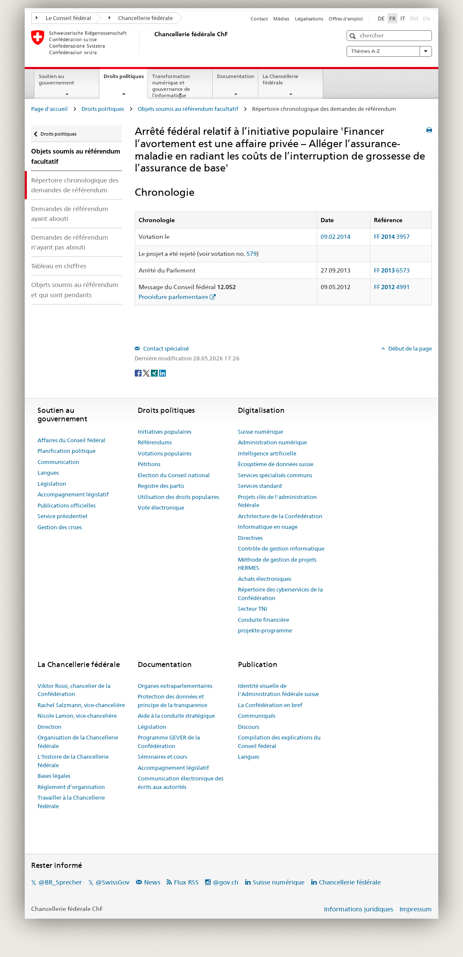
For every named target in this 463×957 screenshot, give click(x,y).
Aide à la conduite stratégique (176, 715)
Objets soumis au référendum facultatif (188, 108)
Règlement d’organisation (71, 786)
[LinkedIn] (162, 372)
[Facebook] (139, 372)
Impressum (415, 909)
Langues (48, 472)
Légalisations (309, 19)
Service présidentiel (62, 516)
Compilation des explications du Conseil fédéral (279, 741)
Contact (259, 19)
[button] (353, 36)
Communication (58, 461)
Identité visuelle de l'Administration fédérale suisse (278, 690)
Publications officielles (66, 505)
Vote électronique (161, 507)
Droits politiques (126, 78)
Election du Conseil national (174, 475)
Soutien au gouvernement (56, 79)
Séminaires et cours (162, 756)
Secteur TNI (252, 608)
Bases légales (54, 775)
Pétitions (149, 464)
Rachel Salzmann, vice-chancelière (81, 705)
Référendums (155, 442)
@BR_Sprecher (60, 882)
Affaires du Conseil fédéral (71, 440)
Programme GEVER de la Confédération (169, 741)
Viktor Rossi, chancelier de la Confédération (74, 690)
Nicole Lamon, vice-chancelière (77, 715)
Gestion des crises (60, 527)
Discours (248, 726)
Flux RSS (186, 882)
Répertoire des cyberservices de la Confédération (280, 593)
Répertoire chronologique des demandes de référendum (75, 185)
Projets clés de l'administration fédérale (277, 501)
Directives (250, 537)
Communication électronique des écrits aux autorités (180, 782)
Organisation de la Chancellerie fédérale (78, 741)
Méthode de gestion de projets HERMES (277, 563)
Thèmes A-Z (389, 51)
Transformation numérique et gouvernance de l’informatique (171, 85)
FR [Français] (392, 18)
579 (251, 253)
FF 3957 (392, 236)
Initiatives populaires (164, 431)
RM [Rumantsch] (414, 18)
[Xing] (155, 372)
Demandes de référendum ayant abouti (69, 214)
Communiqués (256, 715)
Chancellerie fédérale (141, 18)
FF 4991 (392, 287)
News (152, 882)
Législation (52, 483)
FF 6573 (392, 270)
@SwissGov (112, 882)
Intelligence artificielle (267, 453)
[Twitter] (147, 372)
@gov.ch (225, 882)
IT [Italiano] (402, 18)
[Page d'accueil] (152, 42)
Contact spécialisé (165, 348)
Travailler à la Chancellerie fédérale (71, 801)
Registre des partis (161, 485)
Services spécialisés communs (275, 475)
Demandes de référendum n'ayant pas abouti (69, 242)
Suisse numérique (260, 431)
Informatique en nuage (268, 526)
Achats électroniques (264, 578)
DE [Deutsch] (381, 18)
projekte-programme (265, 630)
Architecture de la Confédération (280, 516)
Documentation (235, 76)
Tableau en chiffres (58, 266)
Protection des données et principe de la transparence (172, 700)
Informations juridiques (358, 909)
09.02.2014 (335, 236)
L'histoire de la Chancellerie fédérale (73, 760)
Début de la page (409, 348)
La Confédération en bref (270, 705)
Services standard (260, 485)
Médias (281, 19)
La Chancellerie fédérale (280, 79)
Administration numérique (272, 442)
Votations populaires (164, 453)
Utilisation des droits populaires (178, 496)
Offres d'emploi (346, 19)
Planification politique (66, 450)
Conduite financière (263, 619)
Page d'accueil (49, 108)
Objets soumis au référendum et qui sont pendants (75, 290)
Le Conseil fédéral (63, 18)
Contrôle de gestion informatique (281, 548)
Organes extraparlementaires (175, 685)
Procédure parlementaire (173, 296)
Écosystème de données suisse (275, 464)
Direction (49, 726)
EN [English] (426, 18)
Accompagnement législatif (73, 494)
